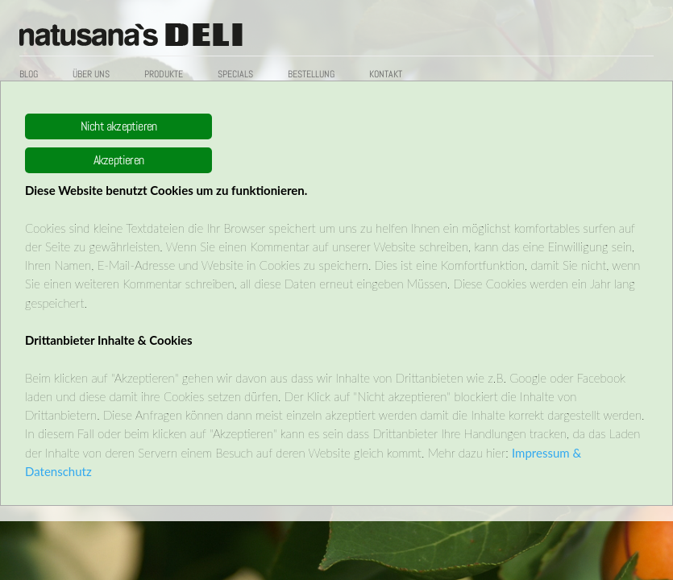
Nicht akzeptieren (118, 126)
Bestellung (311, 74)
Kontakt (385, 74)
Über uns (91, 74)
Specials (235, 74)
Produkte (163, 74)
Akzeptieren (118, 159)
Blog (28, 74)
